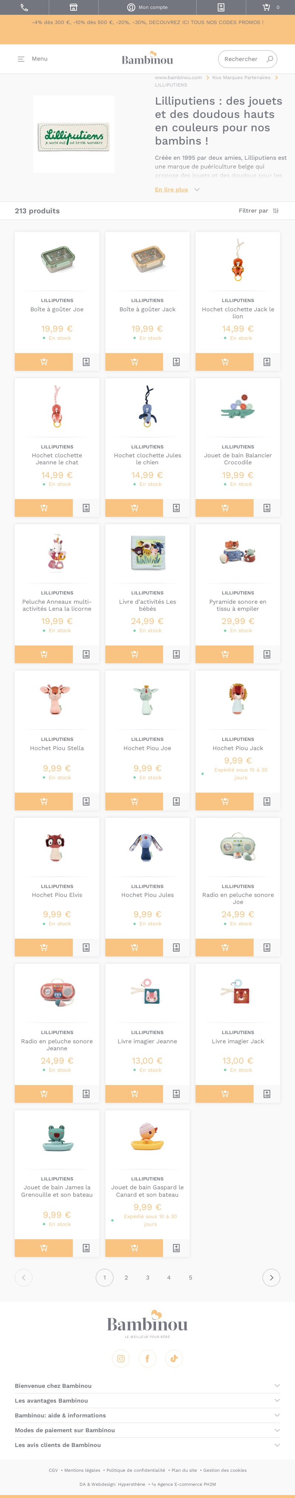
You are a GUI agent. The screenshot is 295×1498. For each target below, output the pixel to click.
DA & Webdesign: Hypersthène (112, 1484)
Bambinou (147, 59)
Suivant (271, 1278)
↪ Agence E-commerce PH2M (184, 1484)
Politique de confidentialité (135, 1470)
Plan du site (184, 1470)
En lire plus (171, 189)
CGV (53, 1470)
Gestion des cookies (225, 1470)
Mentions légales (82, 1470)
